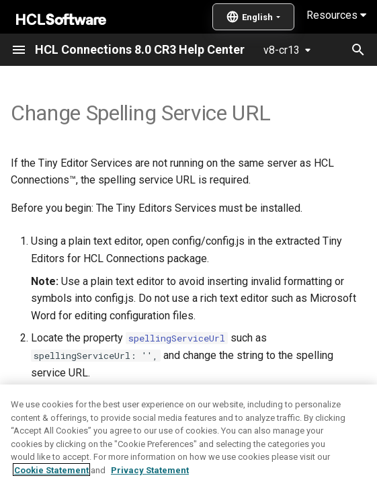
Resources (336, 15)
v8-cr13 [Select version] (281, 50)
